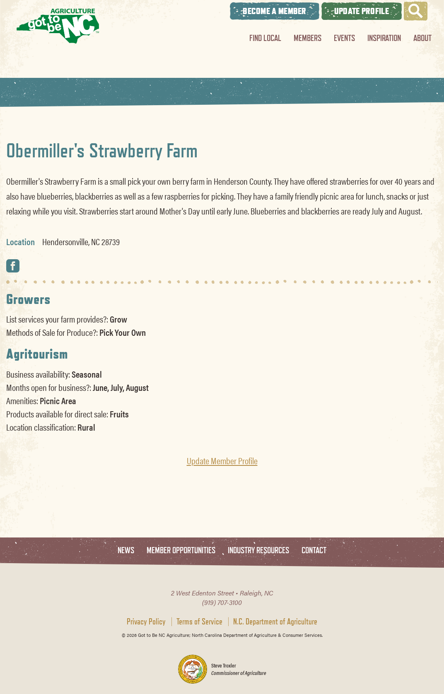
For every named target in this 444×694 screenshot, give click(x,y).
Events (344, 38)
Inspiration (384, 38)
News (126, 550)
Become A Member (274, 11)
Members (307, 38)
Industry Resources (258, 550)
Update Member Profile (222, 460)
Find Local (265, 38)
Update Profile (361, 11)
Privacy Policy (146, 622)
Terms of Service (199, 622)
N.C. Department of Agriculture (275, 622)
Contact (314, 550)
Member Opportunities (181, 550)
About (422, 38)
